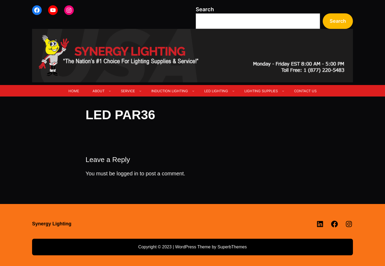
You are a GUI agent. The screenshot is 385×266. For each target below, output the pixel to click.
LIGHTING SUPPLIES (261, 91)
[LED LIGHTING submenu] (233, 91)
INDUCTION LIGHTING (169, 91)
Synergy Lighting (51, 223)
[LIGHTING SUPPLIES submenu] (283, 91)
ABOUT (99, 91)
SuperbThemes (232, 247)
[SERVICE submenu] (140, 91)
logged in (127, 173)
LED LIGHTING (216, 91)
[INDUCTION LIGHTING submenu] (193, 91)
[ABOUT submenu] (110, 91)
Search (205, 9)
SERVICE (128, 91)
